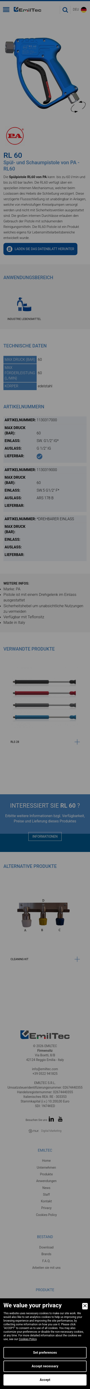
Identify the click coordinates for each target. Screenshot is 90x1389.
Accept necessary (45, 1366)
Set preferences (45, 1352)
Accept (45, 1380)
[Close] (85, 1306)
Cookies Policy (28, 1339)
